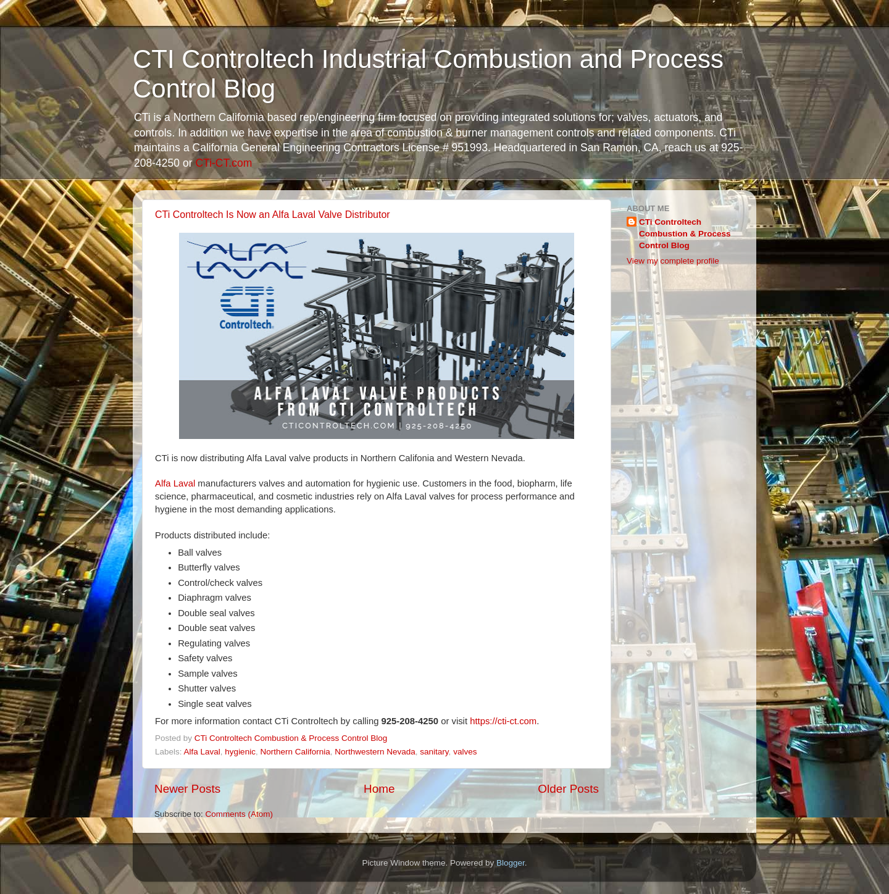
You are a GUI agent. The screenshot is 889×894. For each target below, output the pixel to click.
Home (379, 788)
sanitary (434, 751)
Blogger (510, 862)
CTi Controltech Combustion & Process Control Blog (685, 233)
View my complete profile (673, 260)
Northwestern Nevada (375, 751)
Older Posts (568, 788)
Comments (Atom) (239, 814)
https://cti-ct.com (503, 721)
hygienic (240, 751)
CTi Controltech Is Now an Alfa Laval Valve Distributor (272, 214)
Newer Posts (187, 788)
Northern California (295, 751)
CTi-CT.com (223, 163)
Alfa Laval (176, 483)
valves (465, 751)
